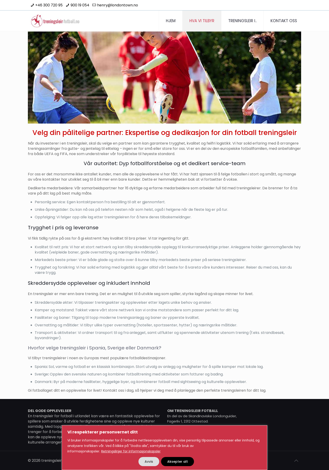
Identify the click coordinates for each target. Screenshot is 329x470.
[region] (164, 447)
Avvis (149, 461)
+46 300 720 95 (49, 5)
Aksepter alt (177, 461)
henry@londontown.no (117, 5)
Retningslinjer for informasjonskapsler (131, 451)
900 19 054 (80, 5)
